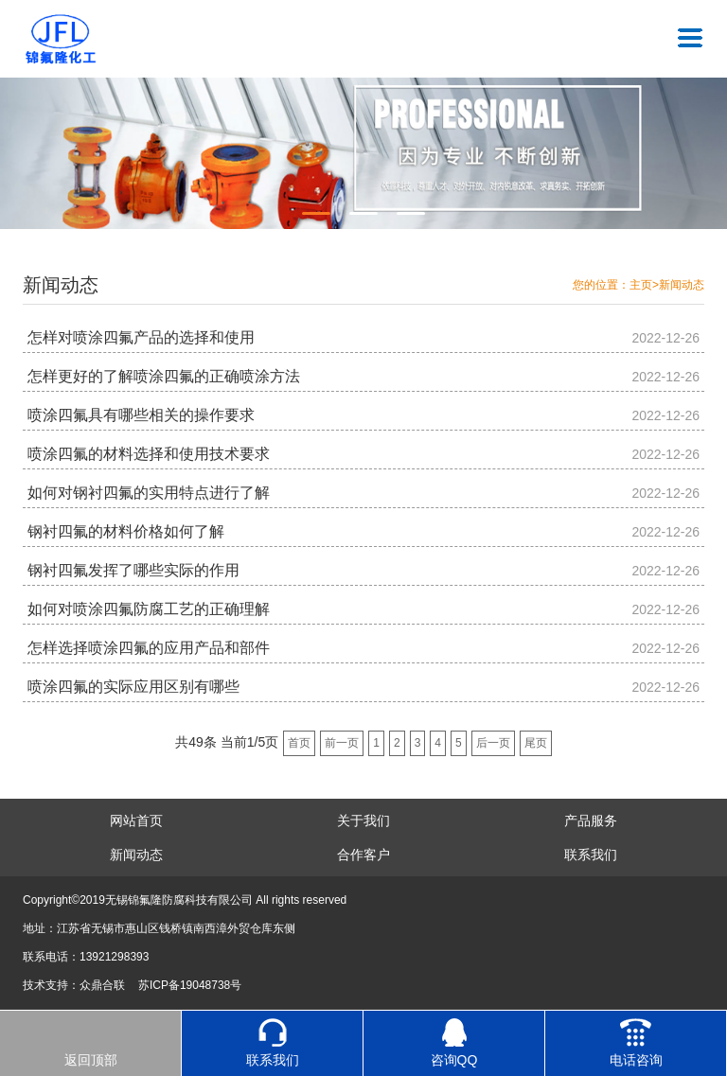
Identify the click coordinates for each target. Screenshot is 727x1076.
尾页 (535, 743)
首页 (299, 743)
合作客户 (363, 854)
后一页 (493, 743)
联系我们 (590, 854)
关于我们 (363, 820)
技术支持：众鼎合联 (74, 985)
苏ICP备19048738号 (189, 985)
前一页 (342, 743)
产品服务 (590, 820)
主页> (644, 284)
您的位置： (601, 284)
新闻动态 (681, 284)
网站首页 (136, 820)
